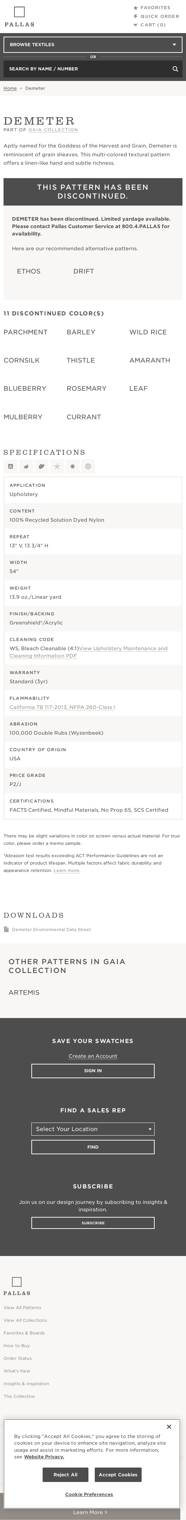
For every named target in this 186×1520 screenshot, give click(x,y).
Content (22, 511)
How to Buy (17, 1345)
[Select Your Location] (93, 1129)
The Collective (19, 1396)
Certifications (32, 801)
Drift (83, 271)
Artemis (23, 992)
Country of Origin (38, 749)
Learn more (66, 870)
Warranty (25, 672)
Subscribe (93, 1223)
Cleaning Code (32, 639)
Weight (20, 588)
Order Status (18, 1358)
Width (18, 562)
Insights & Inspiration (26, 1383)
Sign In (93, 1070)
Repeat (20, 536)
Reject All (66, 1474)
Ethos (29, 271)
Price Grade (27, 775)
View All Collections (25, 1320)
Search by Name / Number (43, 68)
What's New (17, 1371)
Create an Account (93, 1056)
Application (27, 485)
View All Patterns (22, 1307)
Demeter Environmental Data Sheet (51, 929)
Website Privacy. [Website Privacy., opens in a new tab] (44, 1456)
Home (10, 88)
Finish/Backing (32, 613)
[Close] (169, 1426)
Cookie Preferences (89, 1494)
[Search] (175, 69)
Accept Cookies (118, 1474)
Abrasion (24, 724)
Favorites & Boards (24, 1333)
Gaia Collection (54, 129)
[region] (92, 1464)
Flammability (30, 698)
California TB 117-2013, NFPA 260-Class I (62, 707)
